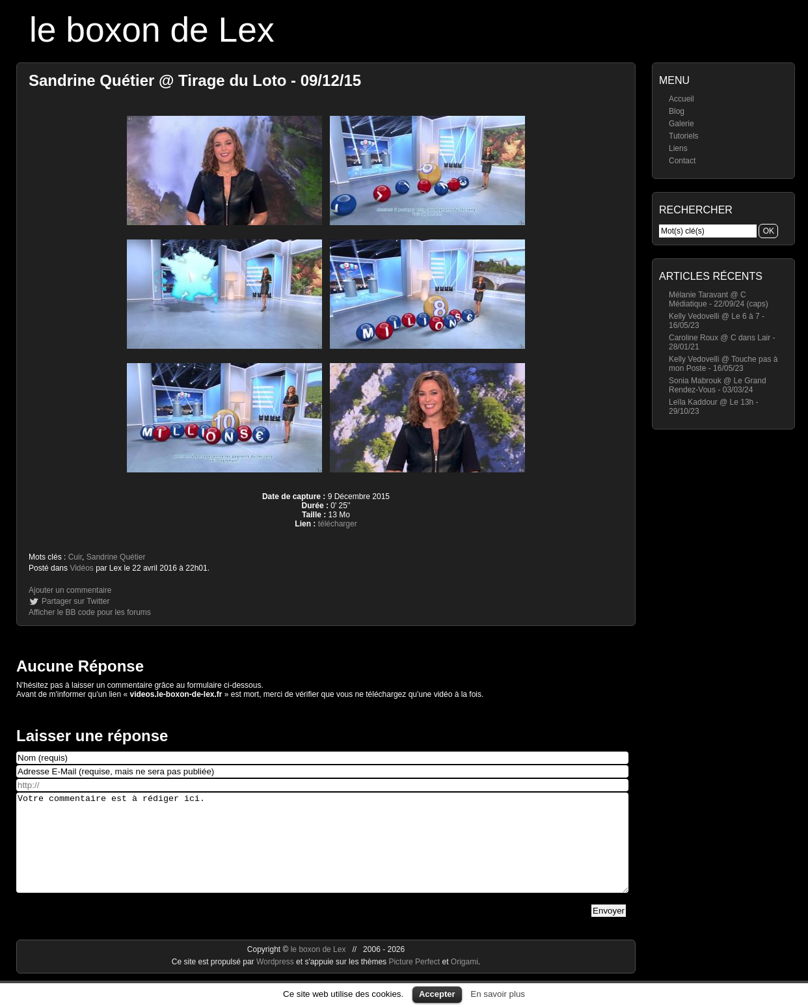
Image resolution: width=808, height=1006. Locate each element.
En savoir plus (497, 994)
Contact (682, 160)
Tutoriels (684, 136)
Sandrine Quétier (116, 557)
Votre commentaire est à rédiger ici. (322, 852)
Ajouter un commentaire (70, 590)
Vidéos (81, 568)
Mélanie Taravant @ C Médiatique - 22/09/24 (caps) (718, 299)
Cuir (75, 557)
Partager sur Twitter (75, 601)
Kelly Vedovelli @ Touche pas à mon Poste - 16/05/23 (723, 364)
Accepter (437, 994)
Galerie (681, 123)
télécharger (337, 523)
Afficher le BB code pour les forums (90, 612)
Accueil (681, 98)
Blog (676, 111)
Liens (678, 148)
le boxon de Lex (152, 29)
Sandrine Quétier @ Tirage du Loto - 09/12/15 (195, 80)
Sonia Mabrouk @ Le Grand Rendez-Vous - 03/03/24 (717, 385)
